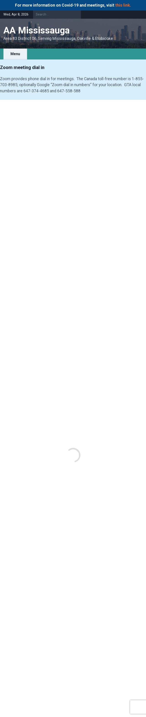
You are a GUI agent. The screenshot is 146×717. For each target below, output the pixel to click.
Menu (15, 54)
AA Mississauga (36, 30)
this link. (123, 5)
